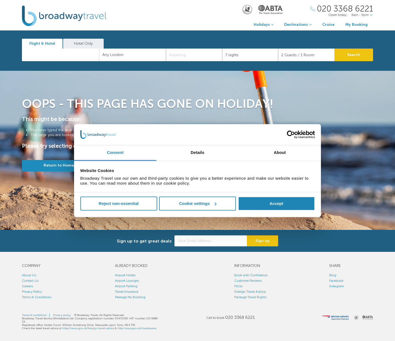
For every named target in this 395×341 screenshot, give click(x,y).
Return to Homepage (63, 165)
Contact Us (30, 281)
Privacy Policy (32, 292)
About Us (29, 275)
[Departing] (194, 55)
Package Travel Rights (250, 297)
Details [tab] (197, 152)
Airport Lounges (127, 281)
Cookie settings (197, 203)
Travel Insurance (126, 292)
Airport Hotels (125, 275)
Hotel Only (83, 43)
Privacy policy (62, 315)
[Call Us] (341, 9)
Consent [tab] (115, 152)
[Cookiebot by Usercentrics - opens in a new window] (291, 134)
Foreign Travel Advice (250, 292)
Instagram (336, 286)
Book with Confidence (250, 275)
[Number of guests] (306, 55)
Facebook (336, 281)
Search (353, 54)
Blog (332, 275)
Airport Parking (126, 286)
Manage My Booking (130, 297)
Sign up (262, 240)
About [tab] (280, 152)
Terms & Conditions (36, 297)
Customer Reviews (248, 281)
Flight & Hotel (42, 43)
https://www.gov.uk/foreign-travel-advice (88, 328)
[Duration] (250, 55)
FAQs (238, 286)
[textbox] (63, 55)
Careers (27, 286)
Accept (276, 203)
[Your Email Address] (210, 240)
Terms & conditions (34, 315)
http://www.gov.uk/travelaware (136, 328)
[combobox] (60, 55)
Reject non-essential (119, 203)
